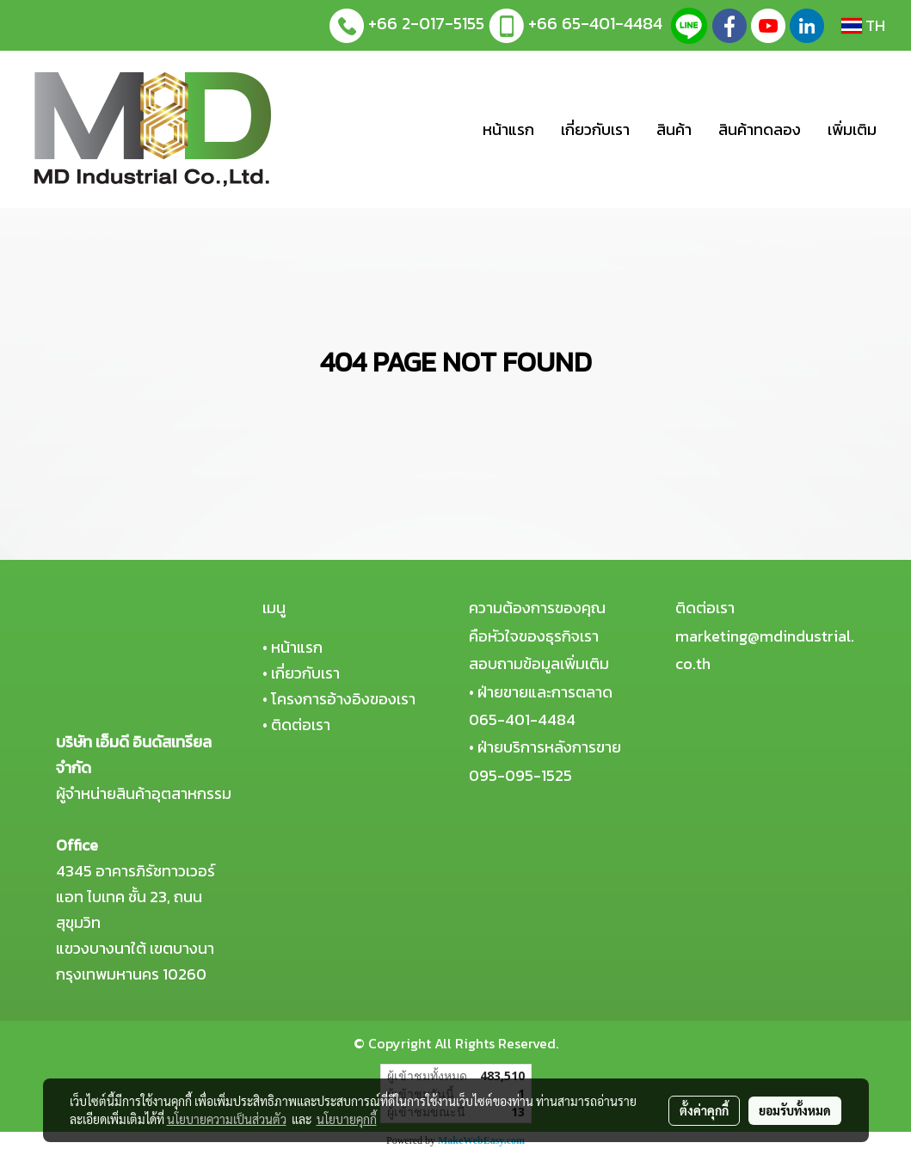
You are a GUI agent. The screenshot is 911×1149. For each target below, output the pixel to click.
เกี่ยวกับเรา (595, 129)
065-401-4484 (522, 719)
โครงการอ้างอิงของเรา (343, 698)
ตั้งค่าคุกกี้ (704, 1110)
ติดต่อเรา (300, 724)
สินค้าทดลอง (759, 129)
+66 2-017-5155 (426, 23)
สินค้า (674, 129)
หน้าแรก (508, 129)
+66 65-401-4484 (595, 23)
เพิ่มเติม (852, 129)
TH (863, 25)
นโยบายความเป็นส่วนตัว (226, 1119)
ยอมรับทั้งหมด (795, 1110)
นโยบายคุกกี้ (347, 1119)
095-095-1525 (520, 775)
